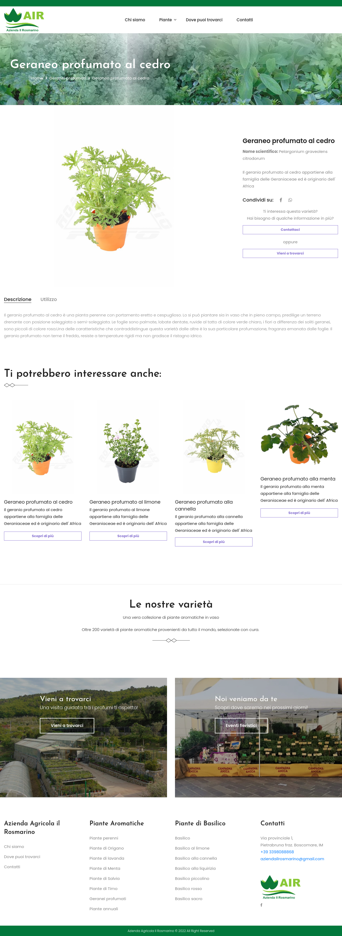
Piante (165, 20)
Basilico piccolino (192, 878)
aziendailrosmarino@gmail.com (292, 859)
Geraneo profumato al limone (124, 502)
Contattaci (290, 229)
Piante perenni (103, 838)
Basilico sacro (188, 898)
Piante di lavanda (106, 858)
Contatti (245, 20)
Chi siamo (135, 20)
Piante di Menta (104, 868)
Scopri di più (43, 535)
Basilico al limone (192, 848)
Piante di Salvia (104, 878)
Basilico (182, 838)
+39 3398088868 (277, 852)
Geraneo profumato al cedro (38, 502)
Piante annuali (103, 909)
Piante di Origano (106, 848)
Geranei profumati (67, 78)
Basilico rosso (188, 888)
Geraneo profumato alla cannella (204, 505)
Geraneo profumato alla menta (297, 478)
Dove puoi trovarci (204, 20)
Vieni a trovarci (290, 253)
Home (37, 78)
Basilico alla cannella (196, 858)
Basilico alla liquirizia (195, 868)
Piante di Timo (103, 888)
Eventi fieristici (241, 725)
